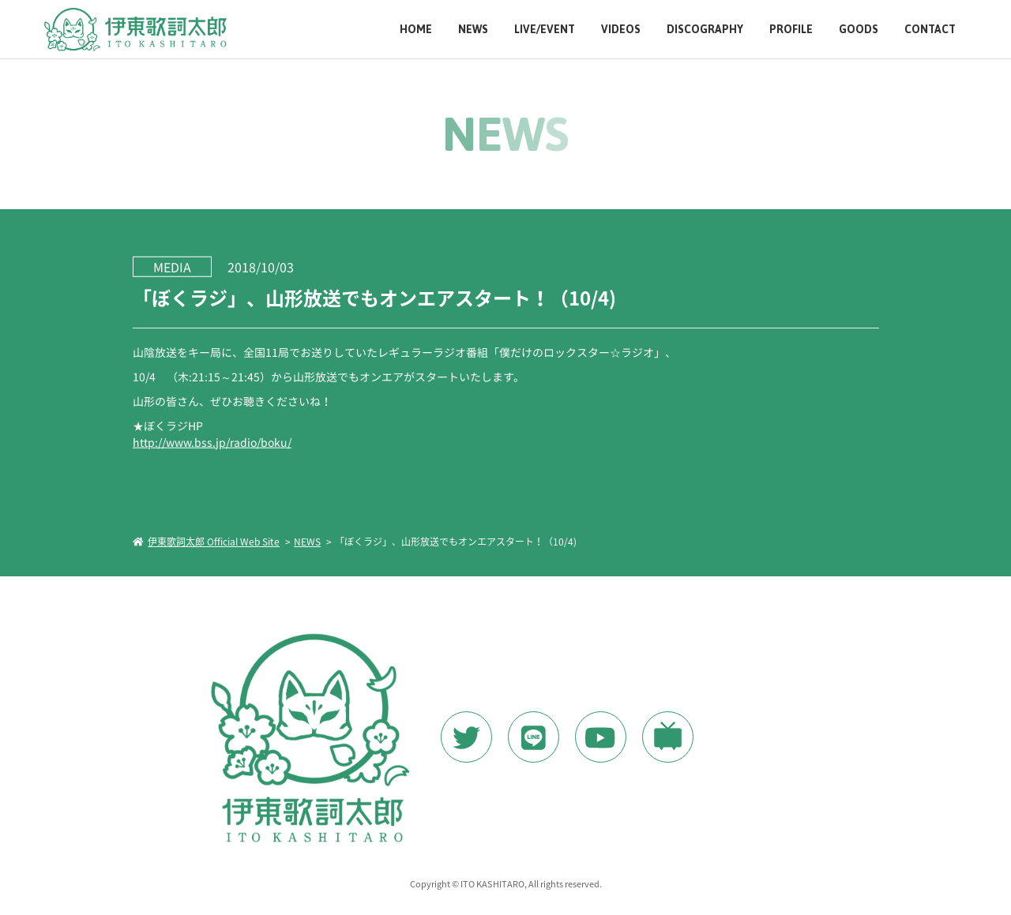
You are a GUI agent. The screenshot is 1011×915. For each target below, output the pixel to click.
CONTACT (930, 29)
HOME (416, 29)
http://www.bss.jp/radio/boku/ (211, 441)
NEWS (473, 29)
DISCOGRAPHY (705, 29)
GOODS (858, 29)
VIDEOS (621, 29)
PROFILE (791, 29)
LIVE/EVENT (544, 29)
